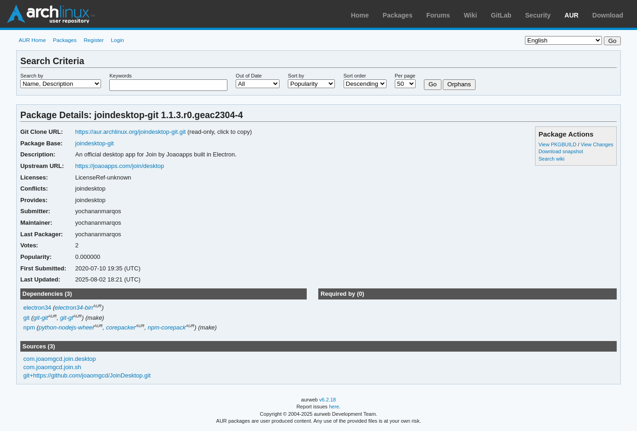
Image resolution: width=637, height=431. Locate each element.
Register (93, 40)
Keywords (120, 75)
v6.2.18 (327, 399)
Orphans (459, 84)
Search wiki (552, 159)
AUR (571, 15)
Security (538, 15)
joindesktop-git (94, 143)
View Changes (597, 144)
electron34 (37, 307)
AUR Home (32, 40)
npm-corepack (166, 327)
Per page (405, 75)
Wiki (470, 15)
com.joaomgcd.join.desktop (59, 358)
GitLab (501, 15)
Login (117, 40)
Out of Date (249, 75)
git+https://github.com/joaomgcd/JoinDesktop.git (86, 375)
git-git (40, 317)
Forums (438, 15)
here (334, 406)
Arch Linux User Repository (51, 14)
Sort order (355, 75)
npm (29, 327)
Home (360, 15)
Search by (31, 75)
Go (433, 84)
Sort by (296, 75)
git (26, 317)
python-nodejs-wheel (66, 327)
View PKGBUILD (558, 144)
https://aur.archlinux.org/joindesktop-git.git (130, 131)
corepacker (121, 327)
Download (607, 15)
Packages (398, 15)
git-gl (66, 317)
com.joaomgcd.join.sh (52, 367)
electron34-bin (74, 307)
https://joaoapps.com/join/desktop (119, 165)
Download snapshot (561, 151)
